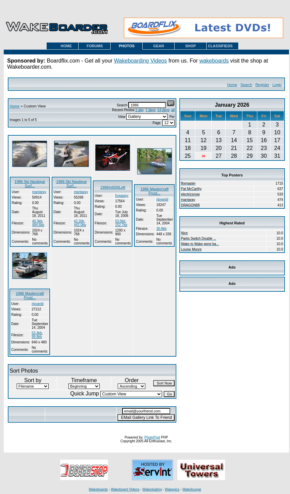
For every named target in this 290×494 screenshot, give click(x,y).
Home (232, 85)
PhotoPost (152, 437)
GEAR (158, 46)
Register (262, 85)
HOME (66, 46)
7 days (151, 110)
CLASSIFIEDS (220, 46)
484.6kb (38, 225)
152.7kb (121, 225)
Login (276, 85)
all (173, 110)
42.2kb (79, 221)
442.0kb (80, 225)
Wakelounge (191, 489)
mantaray (39, 192)
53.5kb (120, 221)
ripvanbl (162, 199)
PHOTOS (126, 46)
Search (246, 85)
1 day (139, 110)
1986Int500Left (112, 187)
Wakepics (172, 489)
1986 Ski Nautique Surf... (30, 184)
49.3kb (37, 221)
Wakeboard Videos (125, 489)
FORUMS (95, 46)
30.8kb (161, 229)
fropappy (121, 196)
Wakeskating (152, 489)
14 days (164, 110)
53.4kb (37, 333)
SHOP (190, 46)
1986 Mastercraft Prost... (154, 191)
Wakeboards (98, 489)
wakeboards (214, 61)
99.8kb (37, 337)
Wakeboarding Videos (140, 61)
